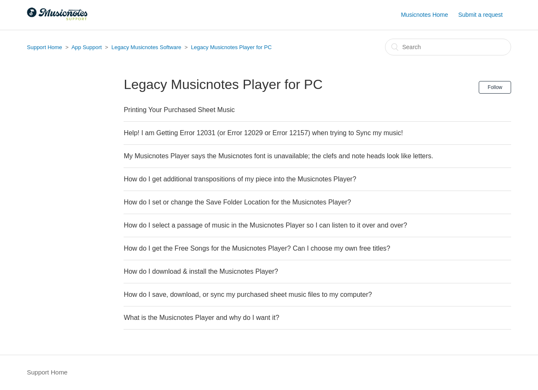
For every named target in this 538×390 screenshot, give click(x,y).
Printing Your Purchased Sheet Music (179, 109)
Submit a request (480, 14)
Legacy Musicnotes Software (146, 47)
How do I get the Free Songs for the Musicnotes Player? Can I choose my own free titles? (257, 248)
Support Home (44, 47)
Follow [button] (495, 87)
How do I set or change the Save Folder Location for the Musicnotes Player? (237, 202)
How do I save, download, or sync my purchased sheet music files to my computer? (248, 294)
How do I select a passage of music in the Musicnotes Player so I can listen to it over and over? (265, 225)
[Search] (448, 47)
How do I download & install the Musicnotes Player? (201, 271)
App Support (86, 47)
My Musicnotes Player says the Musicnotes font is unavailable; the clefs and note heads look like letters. (278, 156)
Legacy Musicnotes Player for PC (231, 47)
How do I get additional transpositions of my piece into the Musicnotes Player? (240, 179)
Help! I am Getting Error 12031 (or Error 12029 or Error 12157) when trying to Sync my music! (263, 132)
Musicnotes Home (424, 14)
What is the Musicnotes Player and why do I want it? (201, 317)
